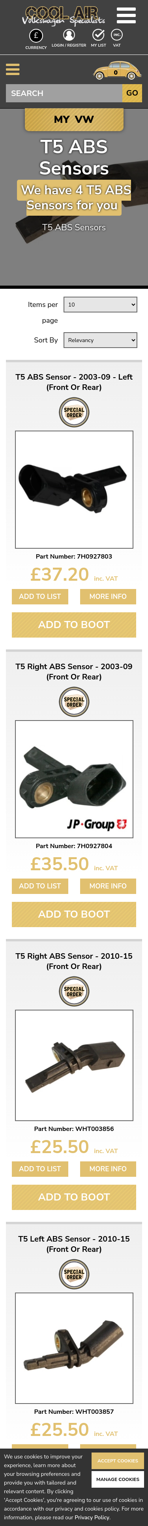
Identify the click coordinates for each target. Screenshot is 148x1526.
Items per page (43, 312)
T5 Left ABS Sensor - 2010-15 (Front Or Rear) (74, 1244)
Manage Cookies (117, 1479)
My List (98, 45)
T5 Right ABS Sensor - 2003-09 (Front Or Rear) (74, 672)
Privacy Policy (92, 1517)
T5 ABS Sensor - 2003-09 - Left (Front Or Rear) (74, 382)
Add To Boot (74, 625)
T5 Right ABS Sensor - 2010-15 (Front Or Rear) (74, 961)
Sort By (46, 340)
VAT (117, 45)
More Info (108, 596)
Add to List (40, 596)
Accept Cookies (117, 1461)
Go (132, 93)
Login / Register (69, 45)
